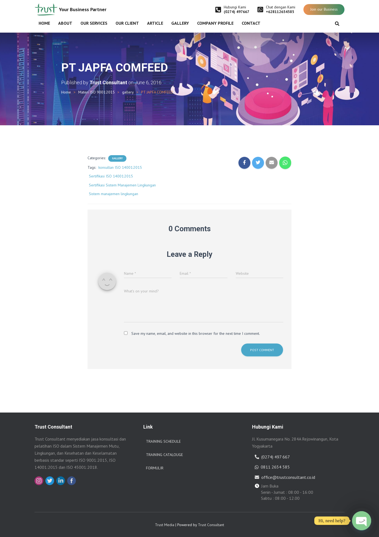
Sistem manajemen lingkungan (113, 193)
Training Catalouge (164, 454)
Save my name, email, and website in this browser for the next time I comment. (195, 333)
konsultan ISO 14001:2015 (120, 167)
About (65, 23)
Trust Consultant (211, 524)
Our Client (127, 23)
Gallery (180, 23)
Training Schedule (163, 441)
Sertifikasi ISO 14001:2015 (111, 176)
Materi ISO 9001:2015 (96, 92)
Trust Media (164, 524)
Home (44, 23)
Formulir (154, 468)
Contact (251, 23)
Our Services (93, 23)
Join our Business (324, 9)
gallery (128, 92)
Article (155, 23)
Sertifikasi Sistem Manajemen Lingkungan (122, 185)
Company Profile (215, 23)
